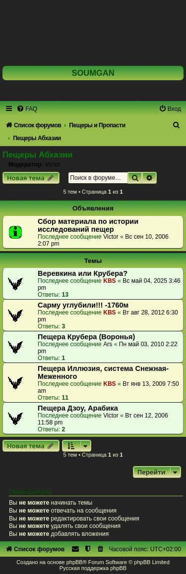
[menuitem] (26, 108)
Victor (53, 164)
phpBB (74, 562)
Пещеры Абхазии (37, 154)
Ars (107, 344)
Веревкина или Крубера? (82, 273)
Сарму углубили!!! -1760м (83, 305)
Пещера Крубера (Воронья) (86, 337)
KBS (109, 280)
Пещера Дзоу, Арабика (78, 408)
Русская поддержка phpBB (93, 568)
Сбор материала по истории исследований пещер (88, 225)
